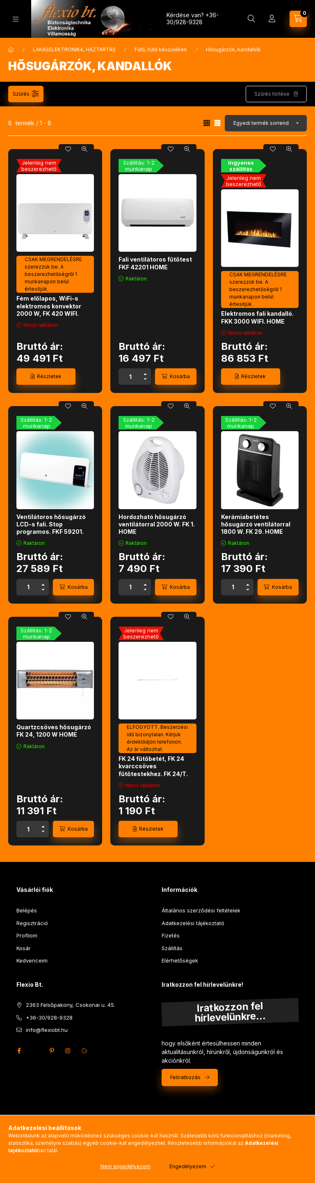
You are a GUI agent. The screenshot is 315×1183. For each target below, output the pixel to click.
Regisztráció (32, 923)
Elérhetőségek (180, 960)
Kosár (23, 948)
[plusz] (145, 373)
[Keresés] (251, 19)
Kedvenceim (32, 960)
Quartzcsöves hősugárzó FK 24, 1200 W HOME (53, 731)
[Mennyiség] (130, 376)
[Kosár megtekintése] (298, 19)
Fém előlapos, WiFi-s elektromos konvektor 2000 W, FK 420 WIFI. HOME (48, 309)
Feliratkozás (185, 1077)
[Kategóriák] (15, 19)
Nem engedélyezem (125, 1166)
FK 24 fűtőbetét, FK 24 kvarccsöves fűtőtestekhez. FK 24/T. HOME (153, 770)
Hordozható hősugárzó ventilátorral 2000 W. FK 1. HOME (157, 524)
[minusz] (145, 380)
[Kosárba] (175, 376)
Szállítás (172, 948)
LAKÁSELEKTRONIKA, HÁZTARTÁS (74, 49)
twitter (35, 1051)
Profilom (26, 935)
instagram (68, 1051)
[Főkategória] (11, 49)
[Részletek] (45, 376)
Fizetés (171, 935)
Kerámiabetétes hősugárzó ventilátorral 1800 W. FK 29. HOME (255, 524)
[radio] (217, 123)
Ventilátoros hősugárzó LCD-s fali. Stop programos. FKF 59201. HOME (51, 528)
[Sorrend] (266, 123)
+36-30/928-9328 (193, 18)
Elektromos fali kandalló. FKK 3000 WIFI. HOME (257, 317)
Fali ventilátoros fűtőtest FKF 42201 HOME (155, 263)
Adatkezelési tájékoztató (193, 923)
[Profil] (272, 19)
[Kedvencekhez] (68, 149)
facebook (19, 1051)
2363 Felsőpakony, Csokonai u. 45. (70, 1005)
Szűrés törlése (272, 94)
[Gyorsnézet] (84, 149)
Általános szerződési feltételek (201, 910)
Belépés (26, 910)
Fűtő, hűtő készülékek (161, 49)
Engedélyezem (187, 1166)
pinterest (51, 1051)
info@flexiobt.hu (47, 1030)
